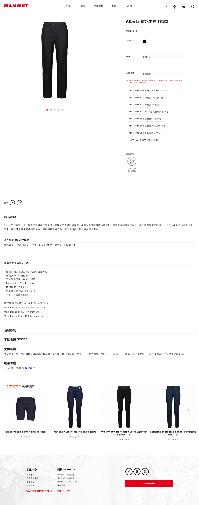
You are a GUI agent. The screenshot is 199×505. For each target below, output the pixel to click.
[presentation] (6, 410)
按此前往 (30, 368)
